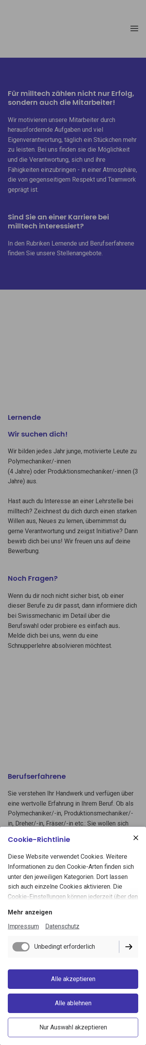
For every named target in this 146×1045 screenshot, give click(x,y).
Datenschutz (62, 926)
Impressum (23, 926)
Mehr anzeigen (30, 912)
